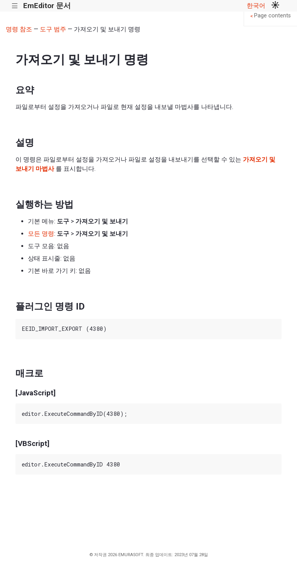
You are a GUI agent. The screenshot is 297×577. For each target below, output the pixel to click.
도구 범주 (53, 29)
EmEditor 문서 (47, 5)
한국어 (256, 5)
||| (15, 6)
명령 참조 (19, 29)
